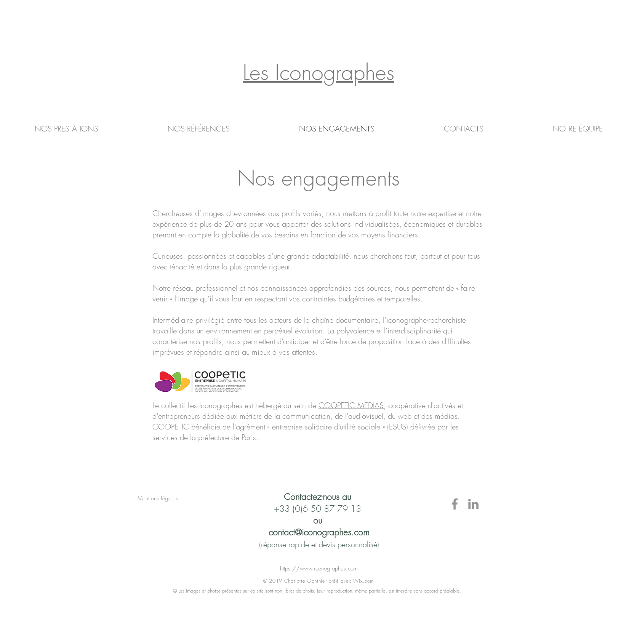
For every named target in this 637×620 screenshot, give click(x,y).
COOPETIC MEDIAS (351, 405)
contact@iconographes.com (319, 532)
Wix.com (363, 580)
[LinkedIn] (473, 504)
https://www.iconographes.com (319, 568)
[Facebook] (454, 504)
